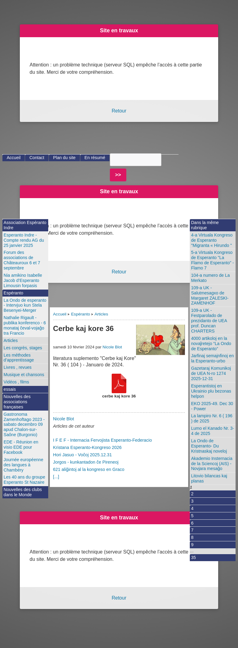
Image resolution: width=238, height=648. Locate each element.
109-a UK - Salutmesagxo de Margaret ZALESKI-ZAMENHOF (210, 295)
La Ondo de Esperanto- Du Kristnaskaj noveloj (209, 446)
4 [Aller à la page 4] (192, 508)
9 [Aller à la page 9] (192, 544)
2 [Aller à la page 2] (192, 493)
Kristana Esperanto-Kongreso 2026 (87, 447)
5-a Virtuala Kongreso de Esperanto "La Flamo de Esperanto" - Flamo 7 (212, 260)
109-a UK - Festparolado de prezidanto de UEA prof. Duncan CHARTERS (209, 320)
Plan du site (64, 157)
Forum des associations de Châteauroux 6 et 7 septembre (22, 260)
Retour (119, 110)
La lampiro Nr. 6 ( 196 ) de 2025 (211, 418)
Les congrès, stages (23, 347)
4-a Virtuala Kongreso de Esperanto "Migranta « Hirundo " (212, 240)
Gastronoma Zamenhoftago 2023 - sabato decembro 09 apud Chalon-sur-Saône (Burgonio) (24, 424)
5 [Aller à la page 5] (192, 515)
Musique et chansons (24, 374)
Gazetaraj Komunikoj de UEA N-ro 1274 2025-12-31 (211, 373)
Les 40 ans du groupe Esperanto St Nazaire (24, 480)
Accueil (60, 314)
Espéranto (80, 314)
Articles (101, 314)
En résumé (95, 157)
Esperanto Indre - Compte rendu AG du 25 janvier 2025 (24, 240)
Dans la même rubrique (205, 225)
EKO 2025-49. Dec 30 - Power (212, 406)
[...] (56, 476)
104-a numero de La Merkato (210, 278)
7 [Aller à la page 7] (192, 530)
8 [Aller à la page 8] (192, 537)
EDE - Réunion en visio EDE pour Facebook (21, 447)
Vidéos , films (16, 381)
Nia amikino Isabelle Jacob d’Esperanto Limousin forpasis (23, 280)
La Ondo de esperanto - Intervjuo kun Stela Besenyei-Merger (25, 305)
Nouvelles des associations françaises (17, 401)
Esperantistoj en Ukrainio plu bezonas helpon (211, 391)
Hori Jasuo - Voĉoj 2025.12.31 (82, 454)
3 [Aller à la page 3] (192, 501)
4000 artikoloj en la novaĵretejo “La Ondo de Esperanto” (211, 343)
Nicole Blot (112, 347)
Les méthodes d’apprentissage (19, 358)
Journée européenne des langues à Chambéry (23, 464)
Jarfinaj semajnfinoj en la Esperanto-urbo (212, 358)
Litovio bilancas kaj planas (209, 478)
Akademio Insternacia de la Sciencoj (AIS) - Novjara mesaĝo (211, 463)
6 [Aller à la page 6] (192, 523)
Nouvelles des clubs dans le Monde (23, 492)
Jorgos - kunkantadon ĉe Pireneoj (85, 462)
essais (10, 389)
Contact (36, 157)
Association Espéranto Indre (25, 225)
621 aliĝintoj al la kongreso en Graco (88, 469)
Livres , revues (18, 367)
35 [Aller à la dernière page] (193, 557)
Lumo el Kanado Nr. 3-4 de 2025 (212, 431)
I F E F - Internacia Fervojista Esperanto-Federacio (102, 440)
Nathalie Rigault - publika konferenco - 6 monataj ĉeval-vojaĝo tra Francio (25, 325)
